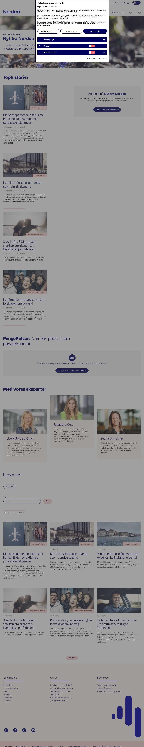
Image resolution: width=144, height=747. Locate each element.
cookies (79, 23)
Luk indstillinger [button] (47, 31)
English (39, 7)
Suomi (55, 7)
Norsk (45, 7)
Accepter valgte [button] (71, 31)
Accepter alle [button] (95, 31)
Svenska (50, 7)
